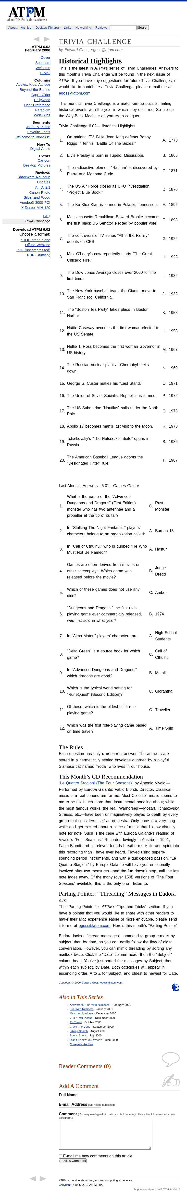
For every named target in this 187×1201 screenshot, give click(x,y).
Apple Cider (40, 95)
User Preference (37, 105)
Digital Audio (40, 149)
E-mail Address (87, 1104)
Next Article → (47, 39)
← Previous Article (36, 39)
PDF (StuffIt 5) (38, 255)
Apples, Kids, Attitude (33, 84)
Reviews (101, 27)
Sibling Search (79, 1031)
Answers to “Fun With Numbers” (90, 1004)
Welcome (43, 68)
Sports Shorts (78, 1035)
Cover (45, 58)
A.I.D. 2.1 (42, 187)
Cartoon (44, 160)
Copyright (65, 1190)
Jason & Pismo (38, 127)
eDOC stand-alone (35, 240)
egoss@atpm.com (107, 50)
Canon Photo (39, 192)
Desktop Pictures (48, 27)
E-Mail (45, 73)
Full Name (68, 1095)
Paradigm (42, 110)
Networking (83, 27)
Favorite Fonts (38, 132)
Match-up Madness (81, 1013)
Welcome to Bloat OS (32, 137)
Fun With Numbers (81, 1009)
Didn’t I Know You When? (86, 1039)
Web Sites (42, 115)
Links (67, 27)
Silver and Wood (37, 197)
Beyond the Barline (35, 90)
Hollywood (42, 100)
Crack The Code (80, 1026)
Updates (43, 182)
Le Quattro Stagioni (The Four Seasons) (96, 783)
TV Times (76, 1022)
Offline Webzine (37, 245)
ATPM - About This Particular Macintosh (27, 14)
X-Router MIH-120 (35, 208)
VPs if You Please (81, 1017)
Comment (117, 1115)
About (12, 27)
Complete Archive (81, 1044)
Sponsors (42, 63)
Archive (26, 27)
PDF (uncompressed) (33, 250)
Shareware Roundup (34, 177)
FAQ (46, 216)
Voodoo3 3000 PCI (35, 202)
